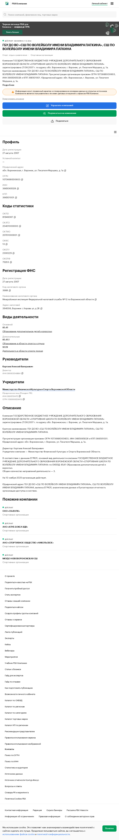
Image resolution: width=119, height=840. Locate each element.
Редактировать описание (13, 98)
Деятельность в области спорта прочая (22, 350)
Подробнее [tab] (8, 85)
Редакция (37, 809)
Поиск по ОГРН (12, 754)
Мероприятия (11, 656)
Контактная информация (16, 809)
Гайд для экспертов (14, 675)
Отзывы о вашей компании (17, 600)
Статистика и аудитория (16, 767)
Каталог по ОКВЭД (13, 700)
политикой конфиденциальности (53, 834)
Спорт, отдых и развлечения (14, 54)
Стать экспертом (12, 594)
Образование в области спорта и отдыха (23, 343)
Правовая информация (49, 816)
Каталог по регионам (15, 706)
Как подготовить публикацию (19, 687)
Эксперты (9, 637)
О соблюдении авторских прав (79, 816)
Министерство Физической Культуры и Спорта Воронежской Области (38, 389)
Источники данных (14, 773)
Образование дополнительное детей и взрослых (27, 331)
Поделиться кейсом (14, 606)
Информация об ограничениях (19, 816)
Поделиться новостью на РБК (18, 582)
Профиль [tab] (7, 132)
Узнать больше (12, 32)
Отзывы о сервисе (13, 619)
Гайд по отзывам (12, 681)
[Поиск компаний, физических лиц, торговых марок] (59, 14)
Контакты (9, 749)
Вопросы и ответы (13, 785)
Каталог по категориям (15, 712)
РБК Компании (19, 4)
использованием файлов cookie (18, 834)
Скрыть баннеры (54, 809)
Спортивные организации (42, 54)
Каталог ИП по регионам (16, 724)
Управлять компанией (59, 105)
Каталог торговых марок (16, 718)
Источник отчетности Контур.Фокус (22, 779)
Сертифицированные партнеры (20, 625)
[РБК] (6, 3)
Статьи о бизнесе (13, 669)
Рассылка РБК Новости (77, 809)
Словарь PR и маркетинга (17, 792)
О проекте (10, 575)
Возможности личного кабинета (20, 693)
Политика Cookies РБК (15, 798)
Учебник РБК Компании (16, 662)
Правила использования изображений (23, 743)
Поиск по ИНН (11, 761)
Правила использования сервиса (20, 737)
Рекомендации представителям (20, 731)
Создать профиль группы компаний (21, 613)
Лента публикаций (13, 631)
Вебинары (9, 650)
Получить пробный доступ (17, 588)
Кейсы (8, 644)
